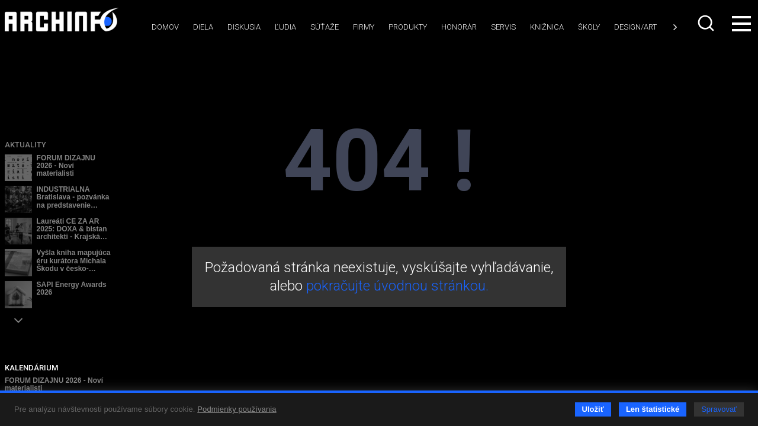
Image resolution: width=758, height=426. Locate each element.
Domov (165, 26)
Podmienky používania (236, 409)
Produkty (407, 26)
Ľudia (285, 26)
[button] (18, 320)
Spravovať (719, 409)
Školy (589, 26)
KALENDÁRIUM (31, 367)
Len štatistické (652, 409)
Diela (203, 26)
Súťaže (324, 26)
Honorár (459, 26)
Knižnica (547, 26)
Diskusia (244, 26)
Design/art (635, 26)
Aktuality (25, 144)
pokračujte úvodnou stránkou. (397, 285)
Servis (503, 26)
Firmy (363, 26)
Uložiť (593, 409)
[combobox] (707, 23)
